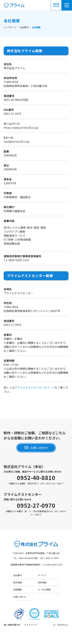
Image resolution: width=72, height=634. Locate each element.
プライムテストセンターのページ (34, 387)
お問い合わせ (56, 5)
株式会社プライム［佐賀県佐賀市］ (36, 5)
